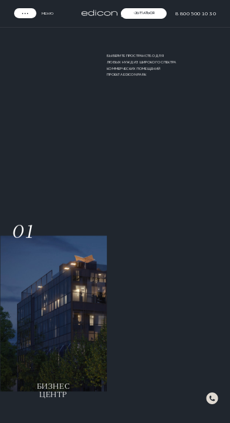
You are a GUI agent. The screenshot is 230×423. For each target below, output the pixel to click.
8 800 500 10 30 (195, 13)
